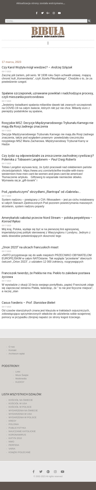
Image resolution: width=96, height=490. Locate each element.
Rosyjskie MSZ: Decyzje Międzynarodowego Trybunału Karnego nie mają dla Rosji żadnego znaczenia (47, 124)
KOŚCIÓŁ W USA (18, 403)
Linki (17, 371)
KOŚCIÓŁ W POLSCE (20, 407)
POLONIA (14, 424)
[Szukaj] (89, 21)
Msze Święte (22, 375)
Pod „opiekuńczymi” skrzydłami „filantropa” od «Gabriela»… (41, 192)
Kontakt (12, 350)
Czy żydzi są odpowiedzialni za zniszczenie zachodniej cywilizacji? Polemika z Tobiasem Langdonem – (48, 157)
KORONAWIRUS (17, 434)
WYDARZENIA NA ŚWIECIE (23, 410)
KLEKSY (19, 382)
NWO (11, 441)
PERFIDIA (14, 445)
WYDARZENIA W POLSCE (22, 417)
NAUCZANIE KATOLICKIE (22, 431)
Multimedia (20, 378)
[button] (48, 43)
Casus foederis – (28, 302)
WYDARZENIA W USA (20, 414)
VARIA (12, 448)
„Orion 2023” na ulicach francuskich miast (30, 247)
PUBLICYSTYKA (17, 428)
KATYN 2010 (15, 438)
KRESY (12, 421)
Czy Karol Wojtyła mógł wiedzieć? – (37, 67)
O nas (12, 346)
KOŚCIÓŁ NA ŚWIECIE (21, 400)
